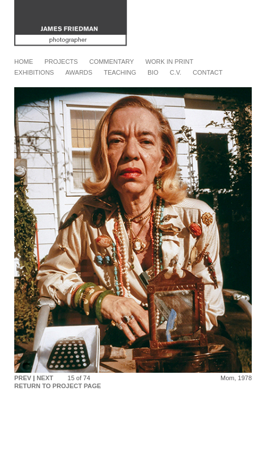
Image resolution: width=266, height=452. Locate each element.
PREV (22, 377)
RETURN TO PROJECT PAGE (57, 385)
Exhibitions (34, 72)
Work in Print (169, 61)
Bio (153, 72)
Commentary (111, 61)
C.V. (175, 72)
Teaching (120, 72)
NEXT (44, 377)
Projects (61, 61)
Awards (79, 72)
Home (23, 61)
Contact (207, 72)
